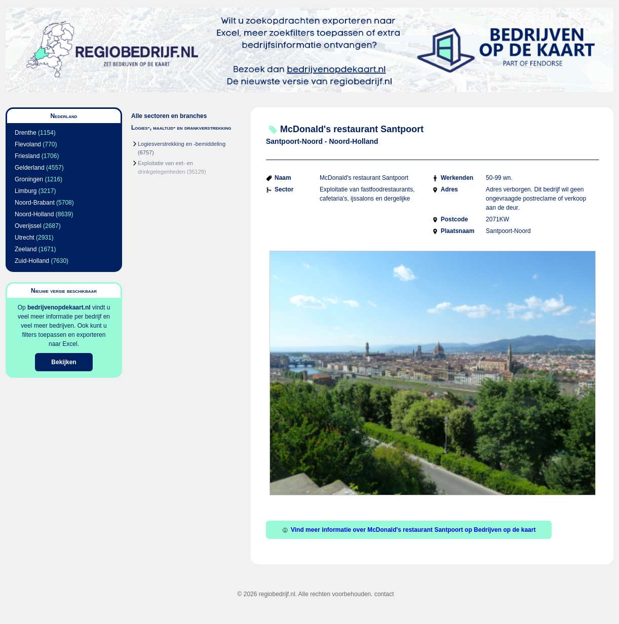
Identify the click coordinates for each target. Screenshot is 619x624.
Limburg (25, 190)
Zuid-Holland (32, 260)
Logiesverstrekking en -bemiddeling (181, 144)
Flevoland (28, 144)
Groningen (29, 179)
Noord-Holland (34, 214)
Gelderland (30, 167)
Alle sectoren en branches (169, 116)
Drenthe (25, 132)
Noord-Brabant (35, 202)
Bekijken (63, 362)
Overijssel (28, 225)
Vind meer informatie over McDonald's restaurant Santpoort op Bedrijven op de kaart (408, 529)
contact (384, 594)
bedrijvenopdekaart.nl (59, 307)
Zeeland (25, 249)
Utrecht (24, 237)
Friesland (27, 156)
